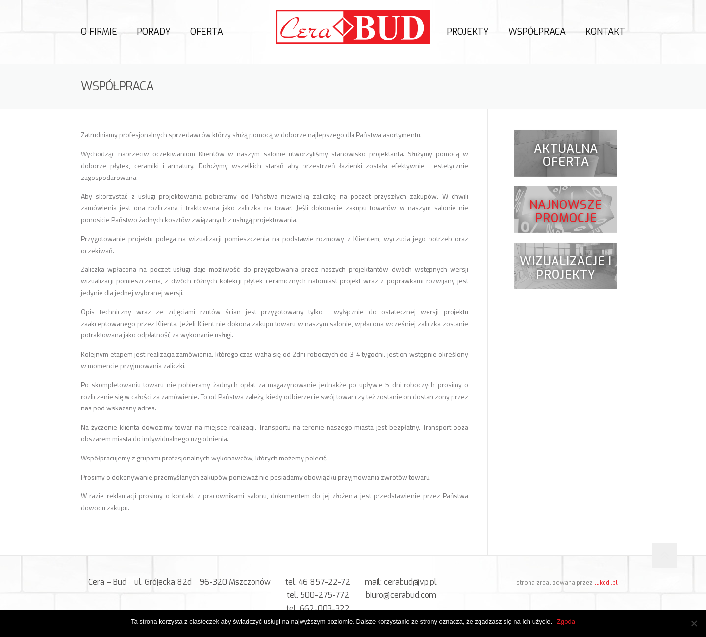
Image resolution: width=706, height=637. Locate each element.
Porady (154, 32)
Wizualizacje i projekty (566, 269)
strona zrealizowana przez (567, 582)
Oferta (206, 32)
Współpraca (537, 32)
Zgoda (566, 621)
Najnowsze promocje (566, 213)
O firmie (99, 32)
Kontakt (605, 32)
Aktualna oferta (566, 156)
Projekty (468, 32)
